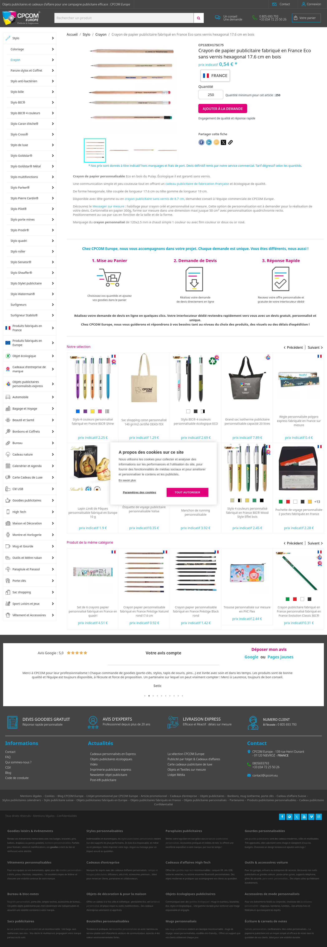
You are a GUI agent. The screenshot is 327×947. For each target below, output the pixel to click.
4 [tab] (157, 696)
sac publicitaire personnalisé (24, 929)
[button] (283, 4)
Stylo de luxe (19, 145)
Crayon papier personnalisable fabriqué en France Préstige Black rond (247, 611)
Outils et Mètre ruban (23, 557)
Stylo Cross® (19, 134)
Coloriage (17, 49)
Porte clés (15, 580)
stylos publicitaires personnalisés (137, 838)
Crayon (15, 60)
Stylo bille (17, 92)
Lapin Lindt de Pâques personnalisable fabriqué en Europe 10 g (144, 512)
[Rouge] (89, 408)
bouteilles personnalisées (125, 929)
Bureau (14, 443)
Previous (11, 682)
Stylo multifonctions (24, 177)
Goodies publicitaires (23, 500)
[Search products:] (124, 18)
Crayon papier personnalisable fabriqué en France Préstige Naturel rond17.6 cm (195, 611)
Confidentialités (67, 816)
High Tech (15, 511)
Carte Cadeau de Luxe (24, 477)
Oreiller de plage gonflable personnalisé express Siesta (93, 419)
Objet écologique (20, 356)
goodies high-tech (185, 870)
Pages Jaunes (280, 657)
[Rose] (151, 411)
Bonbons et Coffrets (22, 431)
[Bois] (284, 500)
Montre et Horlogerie (23, 534)
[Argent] (159, 411)
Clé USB (14, 488)
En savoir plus (127, 480)
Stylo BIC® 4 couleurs (25, 113)
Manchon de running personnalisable (247, 512)
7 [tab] (170, 696)
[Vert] (81, 408)
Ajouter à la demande (223, 108)
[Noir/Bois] (291, 500)
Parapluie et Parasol (22, 569)
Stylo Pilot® (18, 209)
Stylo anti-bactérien (24, 81)
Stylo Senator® (21, 262)
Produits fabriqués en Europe (23, 343)
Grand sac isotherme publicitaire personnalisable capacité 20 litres (299, 421)
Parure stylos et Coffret (26, 70)
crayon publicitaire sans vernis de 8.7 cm (154, 199)
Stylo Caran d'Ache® (24, 124)
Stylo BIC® (18, 102)
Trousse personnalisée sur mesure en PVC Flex (298, 609)
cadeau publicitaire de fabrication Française (197, 184)
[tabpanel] (163, 680)
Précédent (295, 347)
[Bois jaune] (299, 500)
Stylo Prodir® (20, 230)
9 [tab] (178, 696)
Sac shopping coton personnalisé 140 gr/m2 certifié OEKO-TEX (195, 422)
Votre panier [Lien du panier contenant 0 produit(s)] (307, 18)
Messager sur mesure (108, 206)
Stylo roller (18, 251)
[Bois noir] (313, 500)
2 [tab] (149, 696)
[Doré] (144, 411)
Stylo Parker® (20, 187)
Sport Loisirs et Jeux (22, 603)
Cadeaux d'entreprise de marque (25, 369)
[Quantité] (210, 94)
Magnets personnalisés (18, 901)
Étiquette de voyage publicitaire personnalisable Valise (195, 509)
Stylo (12, 38)
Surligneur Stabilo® (24, 315)
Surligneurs (18, 305)
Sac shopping (18, 592)
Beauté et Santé (19, 420)
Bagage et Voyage (21, 408)
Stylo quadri (19, 241)
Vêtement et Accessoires (25, 615)
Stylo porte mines (23, 219)
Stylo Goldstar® (21, 156)
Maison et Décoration (23, 523)
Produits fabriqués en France (23, 328)
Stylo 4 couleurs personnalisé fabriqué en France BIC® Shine (144, 421)
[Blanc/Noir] (254, 411)
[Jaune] (96, 408)
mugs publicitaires (178, 929)
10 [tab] (182, 696)
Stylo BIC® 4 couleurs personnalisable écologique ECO (247, 421)
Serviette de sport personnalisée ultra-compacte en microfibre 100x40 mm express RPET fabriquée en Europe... (93, 510)
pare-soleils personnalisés (275, 878)
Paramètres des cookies (139, 492)
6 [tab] (166, 696)
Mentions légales (44, 816)
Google (252, 657)
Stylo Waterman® (23, 294)
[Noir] (247, 411)
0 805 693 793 (280, 724)
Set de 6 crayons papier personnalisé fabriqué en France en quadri (144, 611)
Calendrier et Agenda (23, 465)
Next (315, 682)
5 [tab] (161, 696)
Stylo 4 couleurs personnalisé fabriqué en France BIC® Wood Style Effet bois (299, 512)
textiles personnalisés (70, 870)
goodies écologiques (199, 901)
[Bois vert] (306, 500)
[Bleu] (103, 408)
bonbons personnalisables (58, 842)
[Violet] (137, 411)
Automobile (16, 397)
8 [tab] (174, 696)
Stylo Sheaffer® (21, 273)
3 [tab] (153, 696)
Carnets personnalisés (256, 929)
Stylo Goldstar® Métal (26, 166)
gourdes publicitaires (259, 838)
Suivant (313, 347)
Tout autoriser (187, 492)
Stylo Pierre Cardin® (24, 198)
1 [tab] (145, 696)
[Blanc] (240, 411)
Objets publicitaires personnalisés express (24, 384)
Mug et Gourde (19, 546)
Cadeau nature (19, 454)
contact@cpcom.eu (265, 775)
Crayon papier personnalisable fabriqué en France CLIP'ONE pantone (93, 611)
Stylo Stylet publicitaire (26, 283)
